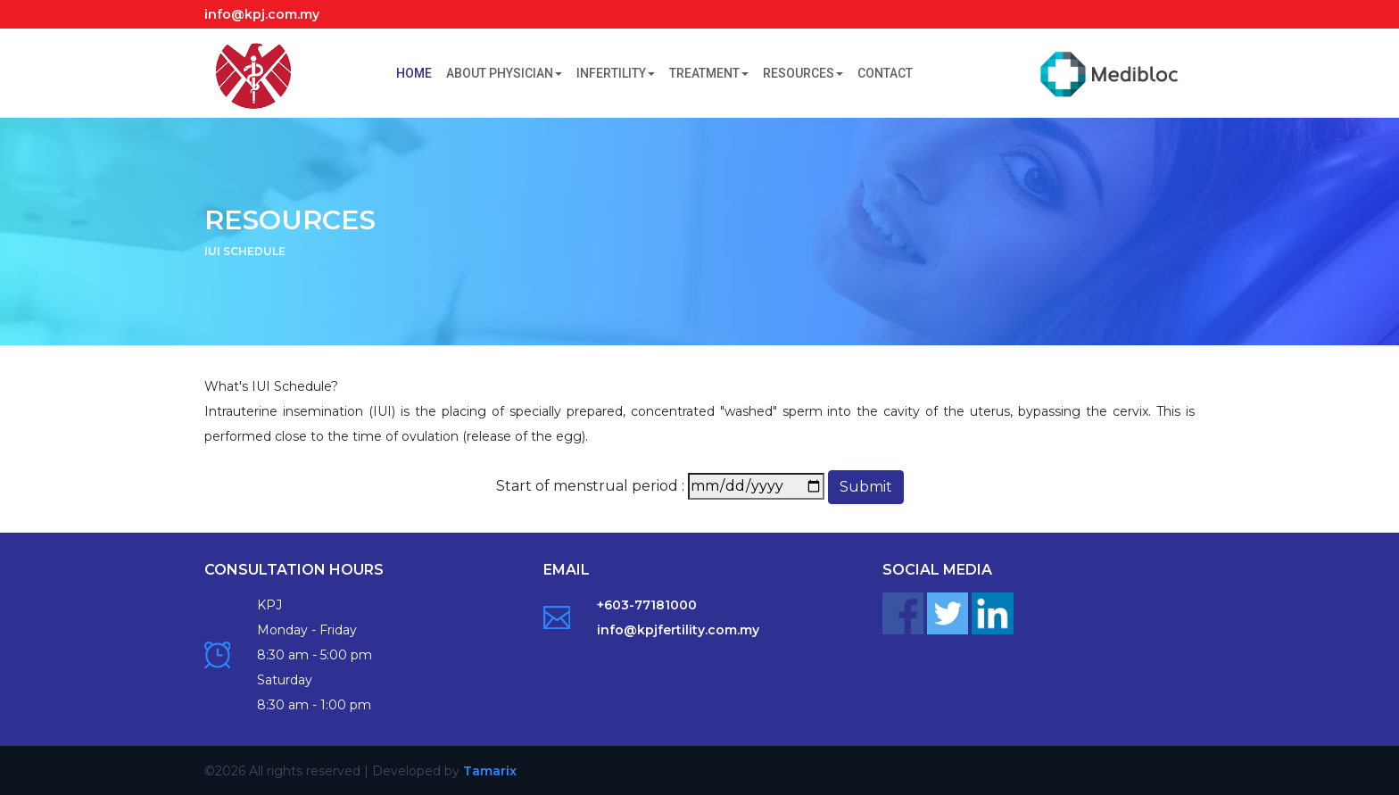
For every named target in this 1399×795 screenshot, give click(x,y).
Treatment (709, 73)
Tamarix (490, 771)
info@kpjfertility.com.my (678, 630)
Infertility (615, 73)
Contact (885, 73)
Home (417, 71)
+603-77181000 (647, 605)
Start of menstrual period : (590, 485)
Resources (803, 73)
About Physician (504, 73)
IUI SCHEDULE (245, 251)
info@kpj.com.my (261, 14)
